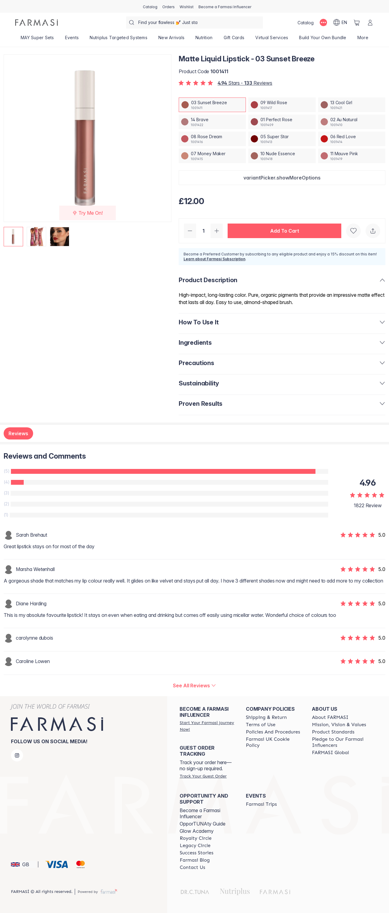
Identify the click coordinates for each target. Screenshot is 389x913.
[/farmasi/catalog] (150, 6)
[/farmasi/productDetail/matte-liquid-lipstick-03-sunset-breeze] (212, 104)
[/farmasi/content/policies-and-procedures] (273, 732)
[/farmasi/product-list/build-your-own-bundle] (323, 39)
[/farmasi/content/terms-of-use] (260, 725)
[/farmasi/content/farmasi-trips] (261, 804)
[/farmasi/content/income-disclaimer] (273, 742)
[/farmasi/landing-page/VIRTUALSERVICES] (272, 39)
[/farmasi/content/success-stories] (196, 853)
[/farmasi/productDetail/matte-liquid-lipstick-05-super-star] (281, 139)
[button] (282, 177)
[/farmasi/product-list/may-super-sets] (37, 39)
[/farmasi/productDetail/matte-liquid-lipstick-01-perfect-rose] (281, 122)
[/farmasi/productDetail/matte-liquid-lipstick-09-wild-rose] (281, 104)
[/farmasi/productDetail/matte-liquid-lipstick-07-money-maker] (212, 156)
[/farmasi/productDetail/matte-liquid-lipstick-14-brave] (212, 122)
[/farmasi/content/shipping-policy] (266, 717)
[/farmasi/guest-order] (203, 776)
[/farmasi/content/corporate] (330, 753)
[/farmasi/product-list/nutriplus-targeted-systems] (118, 39)
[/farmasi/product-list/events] (72, 39)
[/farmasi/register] (168, 6)
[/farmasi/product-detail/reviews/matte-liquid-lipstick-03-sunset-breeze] (194, 685)
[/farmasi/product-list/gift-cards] (234, 39)
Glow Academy (197, 831)
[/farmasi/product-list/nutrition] (204, 39)
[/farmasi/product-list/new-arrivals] (171, 39)
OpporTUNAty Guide (202, 824)
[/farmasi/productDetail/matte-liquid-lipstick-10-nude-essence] (281, 156)
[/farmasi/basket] (356, 22)
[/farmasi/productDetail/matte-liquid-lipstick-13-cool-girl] (351, 104)
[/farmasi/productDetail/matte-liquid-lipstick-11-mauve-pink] (351, 156)
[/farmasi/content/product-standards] (333, 732)
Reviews (18, 433)
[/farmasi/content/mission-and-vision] (339, 725)
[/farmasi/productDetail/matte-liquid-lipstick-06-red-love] (351, 139)
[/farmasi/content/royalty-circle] (196, 838)
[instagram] (17, 755)
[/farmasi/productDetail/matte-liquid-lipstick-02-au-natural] (351, 122)
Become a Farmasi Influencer (200, 813)
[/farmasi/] (36, 22)
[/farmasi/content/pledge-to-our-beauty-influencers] (339, 742)
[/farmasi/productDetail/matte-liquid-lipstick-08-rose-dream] (212, 139)
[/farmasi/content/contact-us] (192, 867)
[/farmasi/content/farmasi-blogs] (195, 860)
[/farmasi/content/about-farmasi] (330, 717)
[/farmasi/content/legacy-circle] (195, 846)
